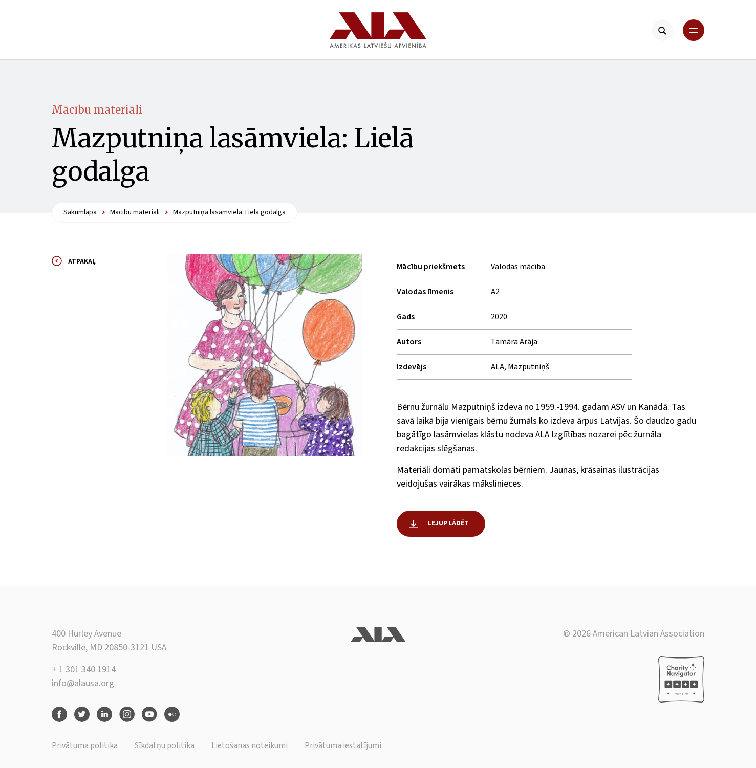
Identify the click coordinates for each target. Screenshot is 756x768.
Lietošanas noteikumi (249, 745)
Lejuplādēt (448, 523)
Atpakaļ (82, 261)
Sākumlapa (80, 212)
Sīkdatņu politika (165, 745)
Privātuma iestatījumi (343, 745)
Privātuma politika (85, 745)
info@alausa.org (83, 683)
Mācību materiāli (97, 109)
